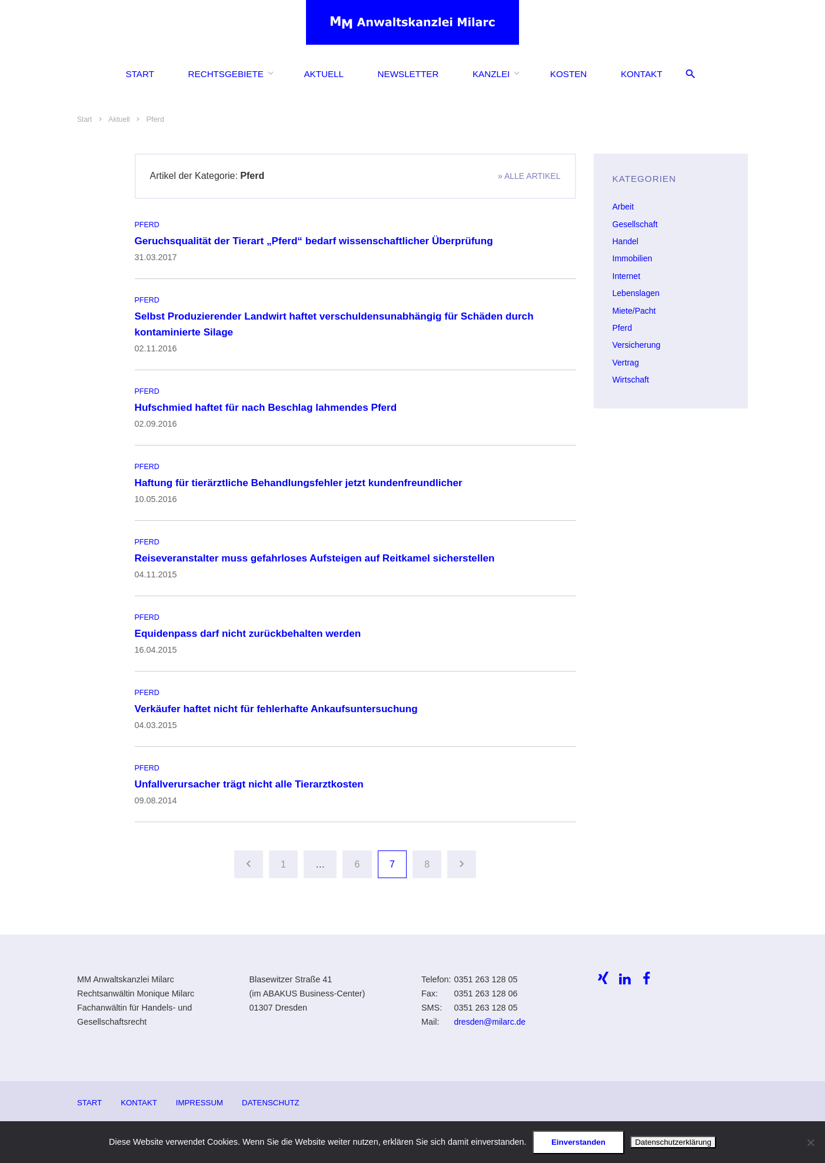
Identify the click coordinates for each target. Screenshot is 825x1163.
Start (140, 76)
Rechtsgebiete (226, 76)
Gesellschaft (636, 223)
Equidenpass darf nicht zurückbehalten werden (251, 631)
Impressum (202, 1099)
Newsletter (408, 76)
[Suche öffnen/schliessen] (690, 77)
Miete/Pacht (635, 309)
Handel (626, 240)
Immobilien (633, 257)
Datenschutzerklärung (673, 1142)
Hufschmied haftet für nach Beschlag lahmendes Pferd (269, 405)
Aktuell (324, 76)
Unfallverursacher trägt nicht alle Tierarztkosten (252, 780)
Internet (627, 275)
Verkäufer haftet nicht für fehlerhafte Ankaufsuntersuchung (280, 706)
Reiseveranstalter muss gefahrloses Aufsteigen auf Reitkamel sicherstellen (319, 555)
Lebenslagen (637, 292)
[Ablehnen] (810, 1142)
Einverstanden (578, 1142)
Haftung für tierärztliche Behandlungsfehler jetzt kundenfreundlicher (303, 481)
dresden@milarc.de (490, 1019)
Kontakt (642, 76)
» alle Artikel (528, 176)
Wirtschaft (631, 377)
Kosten (568, 76)
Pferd (147, 224)
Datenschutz (274, 1099)
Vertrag (626, 360)
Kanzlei (491, 76)
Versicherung (637, 343)
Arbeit (624, 206)
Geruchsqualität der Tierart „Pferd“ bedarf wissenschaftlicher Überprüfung (319, 240)
